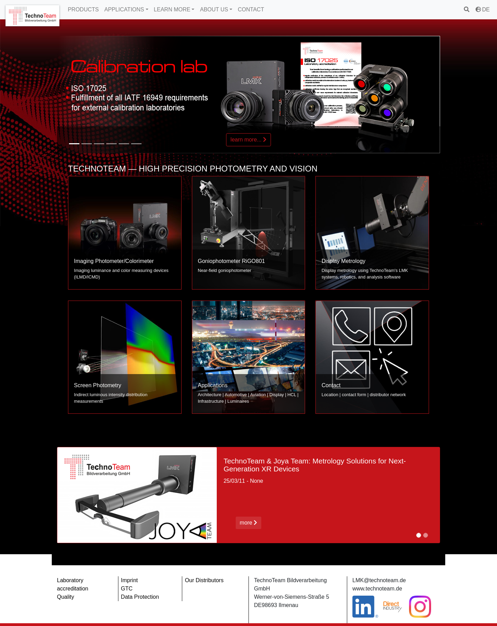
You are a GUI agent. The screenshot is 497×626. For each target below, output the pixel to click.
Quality (65, 597)
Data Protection (140, 597)
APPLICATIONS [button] (124, 9)
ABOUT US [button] (214, 9)
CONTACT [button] (251, 9)
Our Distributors (204, 580)
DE (483, 9)
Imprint (129, 580)
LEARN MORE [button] (172, 9)
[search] (467, 9)
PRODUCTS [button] (83, 9)
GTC (127, 588)
